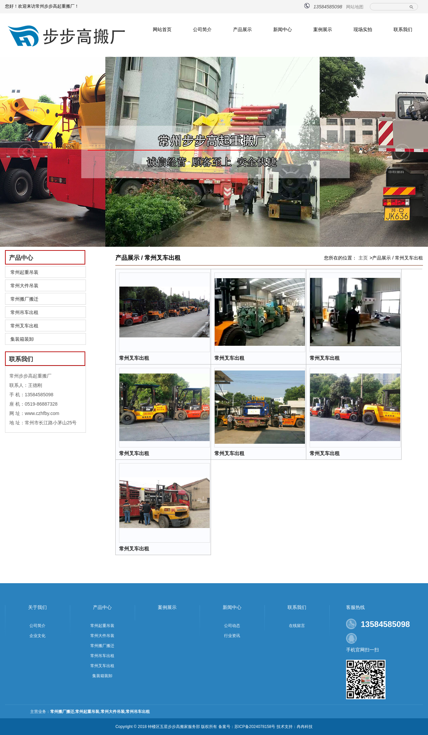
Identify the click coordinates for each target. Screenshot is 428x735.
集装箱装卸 (22, 339)
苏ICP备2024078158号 (255, 726)
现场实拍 (362, 29)
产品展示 (242, 29)
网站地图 (354, 6)
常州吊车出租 (24, 312)
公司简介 (202, 29)
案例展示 (322, 29)
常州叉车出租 (24, 325)
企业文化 (37, 635)
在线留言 (297, 625)
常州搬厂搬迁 (24, 299)
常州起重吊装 (24, 272)
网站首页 (162, 29)
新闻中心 (282, 29)
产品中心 (102, 607)
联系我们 (403, 29)
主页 (363, 257)
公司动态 (232, 625)
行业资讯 (232, 635)
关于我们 (37, 607)
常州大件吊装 (24, 285)
